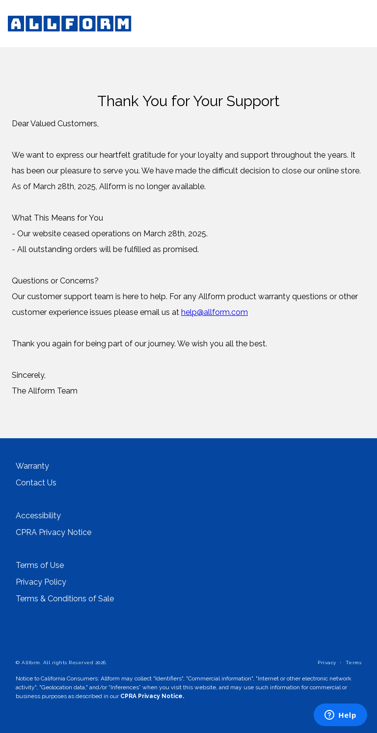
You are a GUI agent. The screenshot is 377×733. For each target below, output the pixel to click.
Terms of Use (40, 565)
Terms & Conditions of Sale (65, 598)
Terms (354, 662)
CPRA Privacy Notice (53, 532)
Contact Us (36, 483)
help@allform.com (214, 312)
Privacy (327, 662)
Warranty (32, 466)
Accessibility (38, 515)
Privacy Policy (41, 582)
